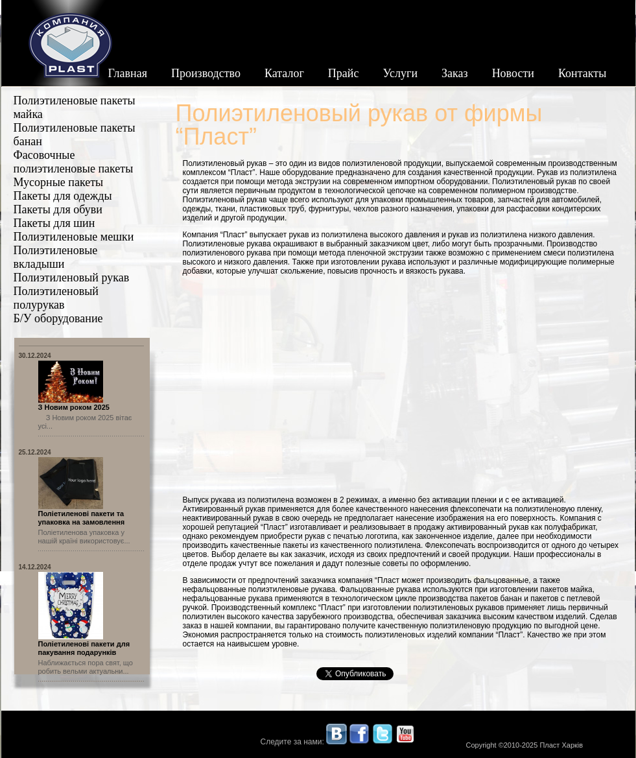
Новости (513, 73)
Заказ (455, 73)
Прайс (343, 73)
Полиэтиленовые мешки (74, 236)
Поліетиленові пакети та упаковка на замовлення (81, 518)
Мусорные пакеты (59, 182)
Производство (206, 73)
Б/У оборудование (58, 318)
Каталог (284, 73)
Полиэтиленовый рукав (72, 277)
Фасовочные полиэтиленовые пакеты (74, 161)
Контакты (582, 73)
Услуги (400, 73)
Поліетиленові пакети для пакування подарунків (84, 648)
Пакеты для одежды (63, 195)
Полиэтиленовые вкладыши (56, 257)
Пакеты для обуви (58, 209)
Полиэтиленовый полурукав (56, 298)
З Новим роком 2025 (74, 407)
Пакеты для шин (54, 223)
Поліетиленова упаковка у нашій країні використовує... (84, 536)
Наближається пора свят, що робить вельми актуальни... (85, 667)
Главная (127, 73)
